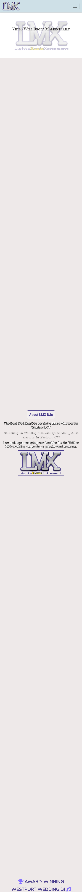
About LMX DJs (41, 415)
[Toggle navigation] (75, 6)
